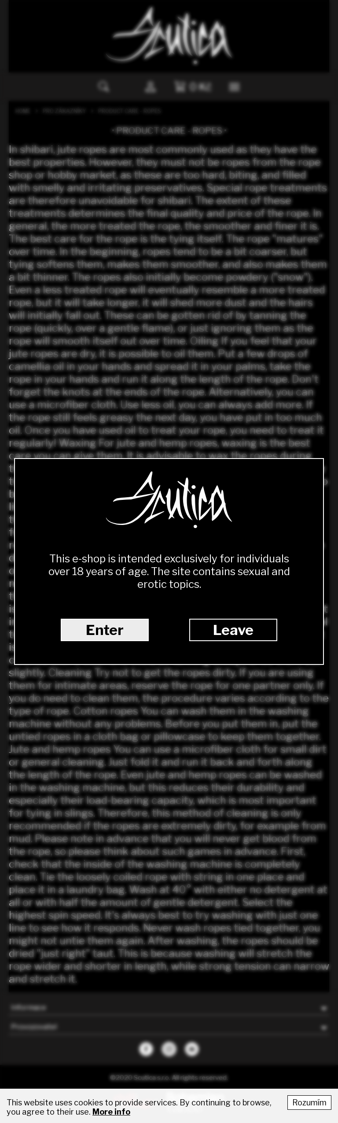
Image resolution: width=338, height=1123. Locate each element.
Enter (105, 630)
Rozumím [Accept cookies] (309, 1102)
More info (111, 1111)
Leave (233, 630)
